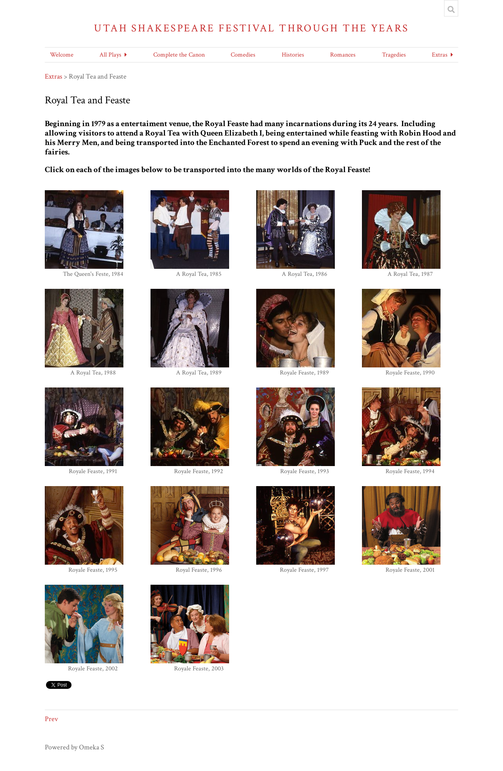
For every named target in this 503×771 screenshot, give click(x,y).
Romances (343, 55)
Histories (293, 55)
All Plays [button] (110, 55)
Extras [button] (440, 55)
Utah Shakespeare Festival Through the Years (251, 28)
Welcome (61, 55)
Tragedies (394, 55)
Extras (53, 76)
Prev (51, 718)
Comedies (243, 55)
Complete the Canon (179, 55)
